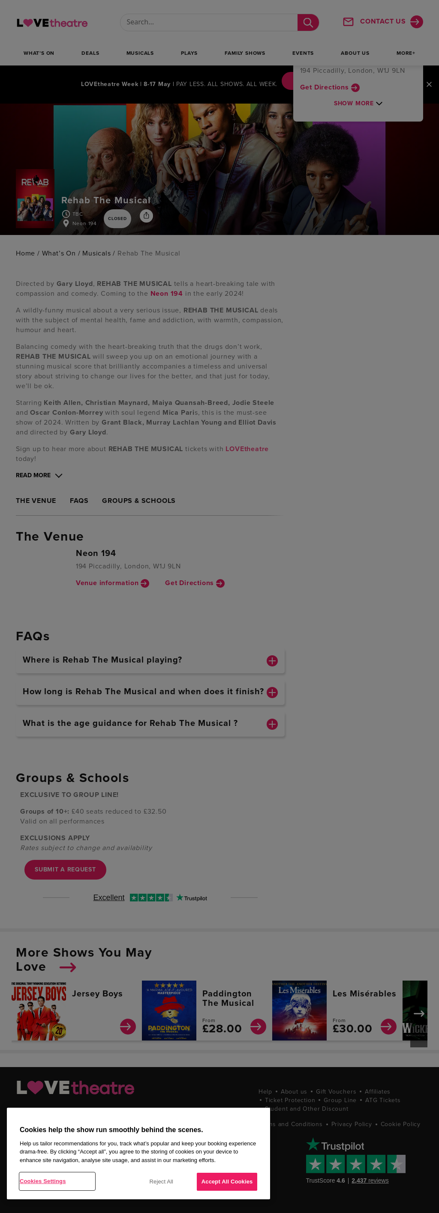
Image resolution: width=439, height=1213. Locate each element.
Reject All (162, 1181)
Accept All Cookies (227, 1181)
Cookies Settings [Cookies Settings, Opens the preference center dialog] (43, 1181)
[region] (138, 1153)
